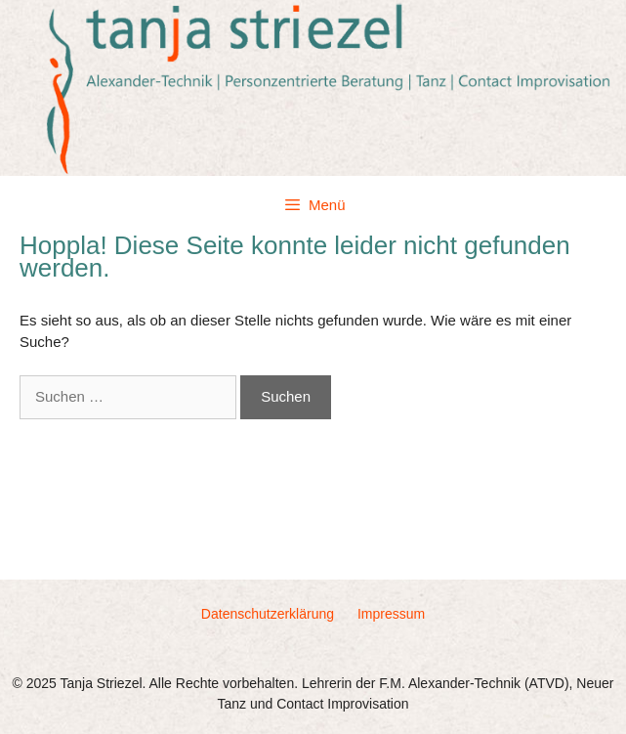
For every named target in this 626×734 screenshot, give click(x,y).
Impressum (391, 614)
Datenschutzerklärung (267, 614)
